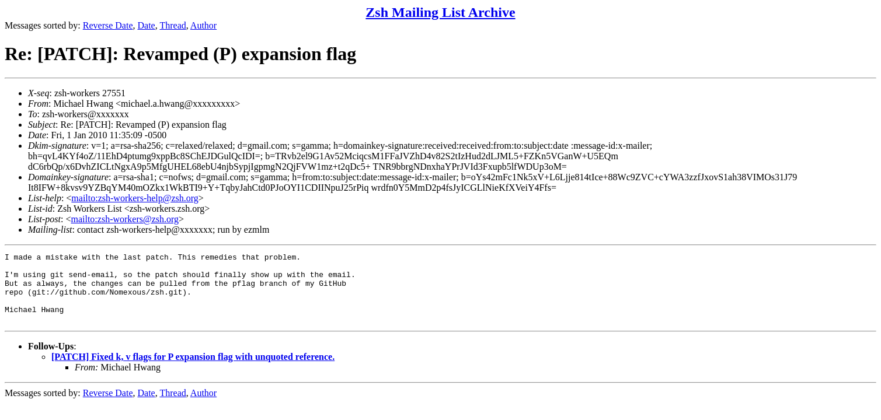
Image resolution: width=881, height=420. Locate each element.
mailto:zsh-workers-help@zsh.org (135, 198)
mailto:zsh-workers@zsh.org (125, 219)
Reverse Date (108, 25)
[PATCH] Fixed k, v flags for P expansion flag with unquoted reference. (193, 371)
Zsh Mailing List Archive (440, 12)
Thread (172, 25)
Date (146, 25)
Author (203, 25)
